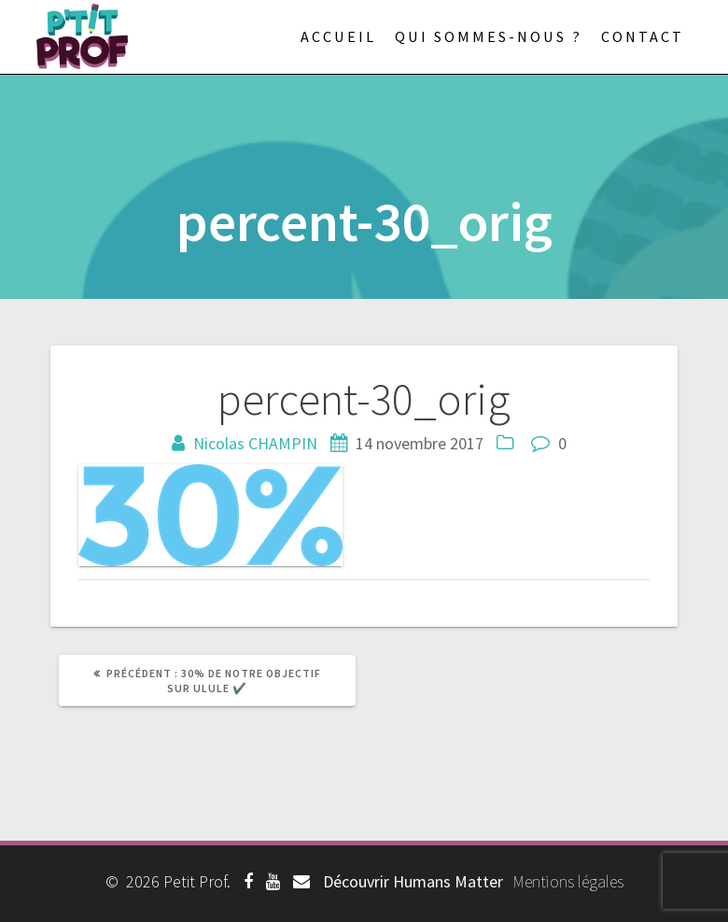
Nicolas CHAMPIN (255, 443)
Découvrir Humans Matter (413, 881)
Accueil (338, 36)
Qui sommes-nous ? (488, 36)
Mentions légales (567, 881)
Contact (642, 36)
